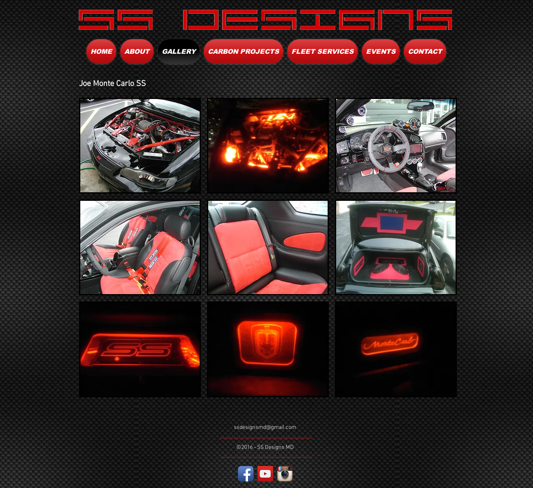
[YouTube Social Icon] (265, 473)
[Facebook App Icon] (245, 473)
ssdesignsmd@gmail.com (265, 427)
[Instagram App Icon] (285, 473)
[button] (140, 145)
